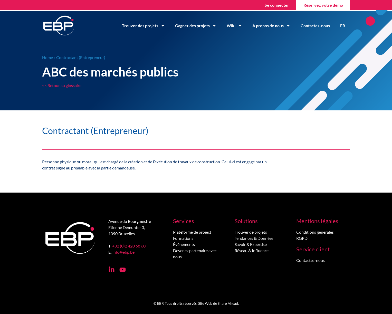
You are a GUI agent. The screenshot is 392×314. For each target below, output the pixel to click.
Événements (184, 244)
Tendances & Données (254, 238)
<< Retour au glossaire (61, 85)
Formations (183, 238)
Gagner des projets (195, 25)
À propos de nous (271, 25)
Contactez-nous (315, 25)
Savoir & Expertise (251, 244)
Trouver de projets (251, 232)
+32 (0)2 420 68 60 (129, 245)
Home (47, 57)
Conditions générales (315, 232)
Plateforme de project (192, 232)
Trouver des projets (143, 25)
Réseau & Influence (252, 250)
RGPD (302, 238)
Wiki (234, 25)
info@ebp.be (123, 252)
